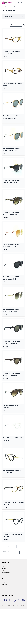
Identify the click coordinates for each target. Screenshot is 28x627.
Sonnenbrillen (9, 6)
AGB (3, 570)
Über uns (4, 566)
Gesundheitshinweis (7, 589)
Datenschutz (5, 568)
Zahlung (4, 586)
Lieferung (4, 584)
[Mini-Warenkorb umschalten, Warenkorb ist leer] (21, 3)
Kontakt (4, 582)
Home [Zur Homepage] (3, 6)
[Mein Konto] (18, 3)
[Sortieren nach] (16, 25)
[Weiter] (18, 546)
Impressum (5, 574)
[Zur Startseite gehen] (7, 2)
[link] (8, 546)
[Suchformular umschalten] (16, 3)
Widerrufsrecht (6, 572)
